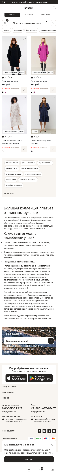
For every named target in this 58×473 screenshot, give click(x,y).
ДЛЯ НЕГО (29, 14)
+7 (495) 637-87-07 (43, 408)
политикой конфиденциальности (19, 350)
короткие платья (45, 163)
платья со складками (28, 180)
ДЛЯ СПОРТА (45, 14)
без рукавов (31, 30)
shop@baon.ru (9, 411)
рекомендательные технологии (36, 452)
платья (6, 30)
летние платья (11, 168)
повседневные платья (29, 168)
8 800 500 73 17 (12, 408)
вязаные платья (12, 163)
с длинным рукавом (13, 174)
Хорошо (29, 459)
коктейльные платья (13, 185)
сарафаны (18, 30)
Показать (8, 193)
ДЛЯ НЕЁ (12, 14)
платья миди (11, 180)
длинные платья (28, 163)
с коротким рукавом (33, 174)
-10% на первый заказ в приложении (29, 2)
